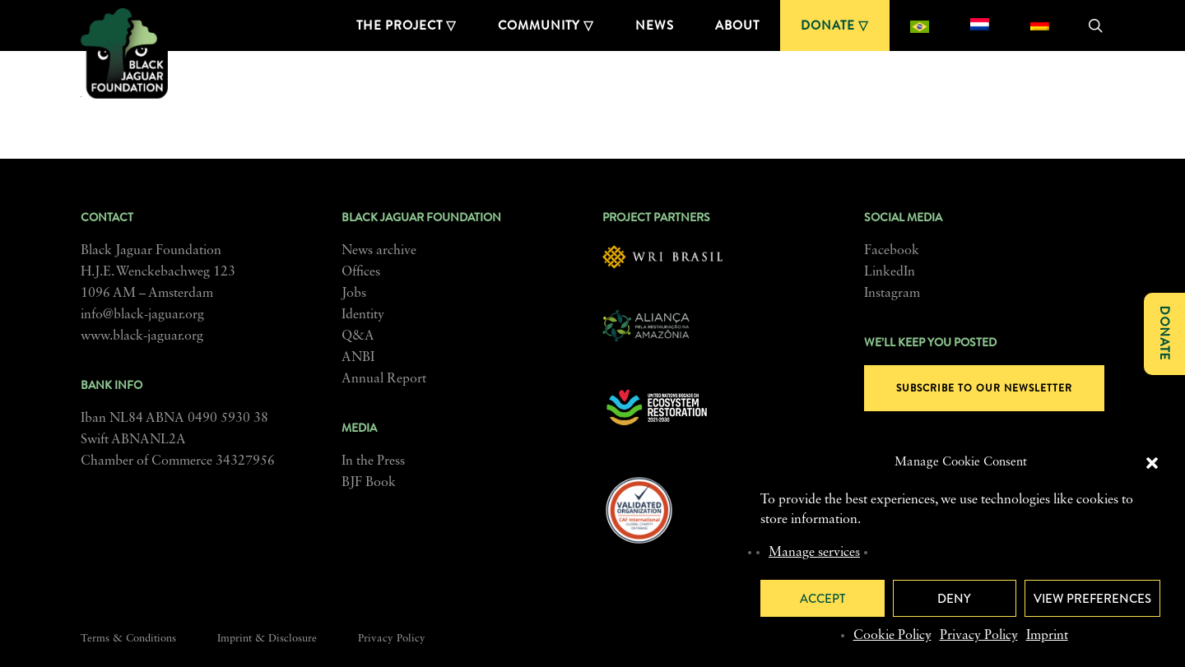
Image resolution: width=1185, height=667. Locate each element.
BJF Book (369, 482)
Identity (363, 315)
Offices (361, 272)
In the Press (373, 461)
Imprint (1047, 635)
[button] (1152, 463)
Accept (822, 599)
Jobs (354, 293)
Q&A (358, 336)
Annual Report (384, 379)
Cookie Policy (892, 635)
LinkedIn (889, 272)
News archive (379, 250)
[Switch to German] (1040, 25)
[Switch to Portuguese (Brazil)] (920, 25)
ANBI (358, 357)
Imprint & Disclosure (267, 638)
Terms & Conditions (128, 638)
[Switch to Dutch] (980, 25)
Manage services (814, 552)
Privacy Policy (979, 635)
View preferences (1092, 599)
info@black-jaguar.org (142, 315)
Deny (954, 599)
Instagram (892, 293)
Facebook (891, 250)
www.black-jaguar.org (142, 336)
